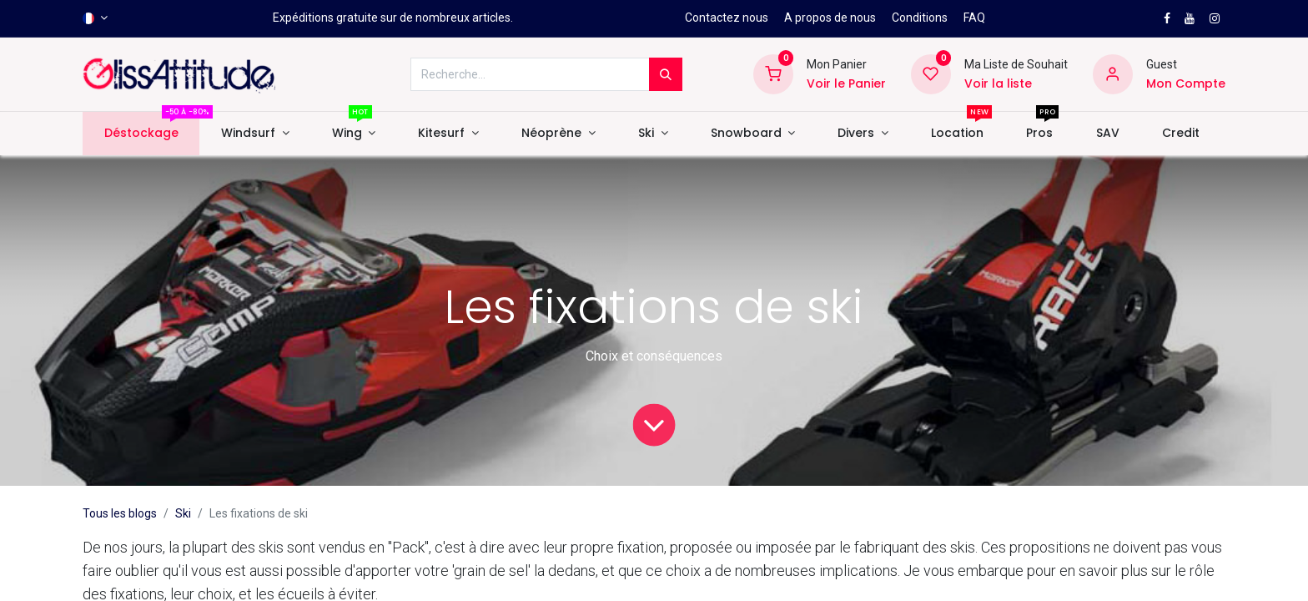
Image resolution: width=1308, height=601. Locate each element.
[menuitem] (141, 133)
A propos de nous (830, 17)
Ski (183, 513)
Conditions (920, 17)
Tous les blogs (120, 513)
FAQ (974, 17)
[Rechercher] (665, 74)
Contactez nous (726, 17)
